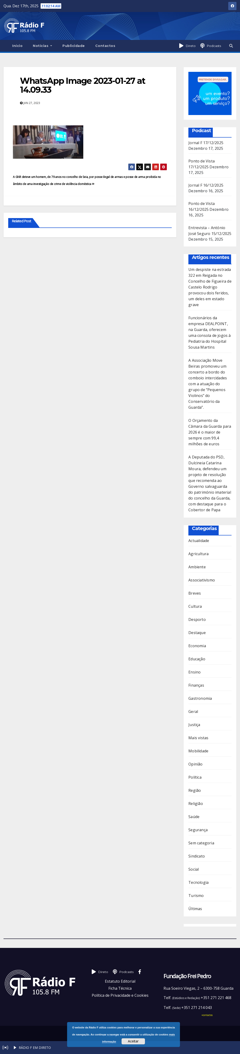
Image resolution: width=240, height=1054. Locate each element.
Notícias (42, 46)
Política (195, 777)
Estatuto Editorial (120, 981)
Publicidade (73, 46)
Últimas (195, 908)
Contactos (105, 46)
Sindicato (196, 856)
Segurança (198, 829)
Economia (197, 645)
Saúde (193, 816)
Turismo (196, 895)
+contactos (207, 1015)
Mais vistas (198, 737)
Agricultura (198, 553)
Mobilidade (198, 751)
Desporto (197, 619)
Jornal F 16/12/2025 (205, 185)
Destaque (197, 632)
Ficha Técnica (120, 988)
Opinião (195, 764)
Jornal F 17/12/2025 (205, 142)
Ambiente (197, 566)
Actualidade (198, 540)
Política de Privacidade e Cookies (120, 995)
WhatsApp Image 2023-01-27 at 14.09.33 (82, 85)
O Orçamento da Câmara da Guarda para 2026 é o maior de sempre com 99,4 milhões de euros (209, 432)
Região (194, 790)
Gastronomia (200, 698)
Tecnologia (198, 882)
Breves (194, 593)
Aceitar (133, 1041)
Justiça (194, 724)
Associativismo (201, 580)
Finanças (196, 685)
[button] (231, 46)
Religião (195, 803)
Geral (193, 711)
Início (17, 46)
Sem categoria (201, 843)
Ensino (194, 672)
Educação (196, 659)
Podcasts (214, 46)
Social (193, 869)
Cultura (195, 606)
